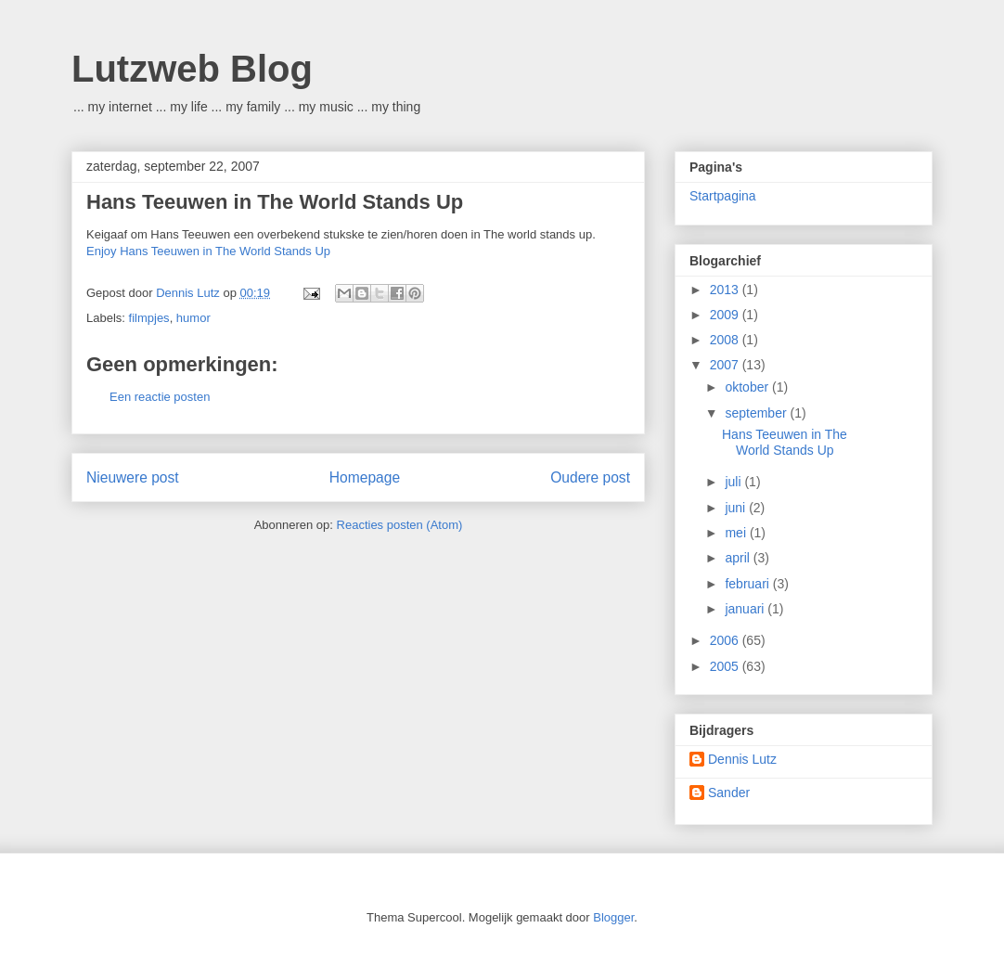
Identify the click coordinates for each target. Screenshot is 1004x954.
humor (193, 318)
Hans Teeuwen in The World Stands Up (274, 201)
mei (737, 532)
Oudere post (590, 477)
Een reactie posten (159, 397)
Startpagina (722, 195)
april (739, 557)
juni (737, 507)
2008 (726, 339)
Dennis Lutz (742, 759)
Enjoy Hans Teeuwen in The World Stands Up (208, 251)
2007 (726, 364)
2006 (726, 640)
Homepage (364, 477)
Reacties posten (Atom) (400, 525)
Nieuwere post (132, 477)
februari (748, 583)
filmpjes (149, 318)
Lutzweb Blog (192, 68)
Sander (729, 792)
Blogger (613, 917)
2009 (726, 314)
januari (746, 608)
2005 (726, 666)
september (757, 413)
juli (734, 481)
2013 (726, 289)
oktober (748, 387)
